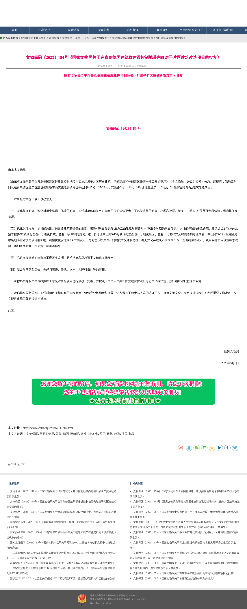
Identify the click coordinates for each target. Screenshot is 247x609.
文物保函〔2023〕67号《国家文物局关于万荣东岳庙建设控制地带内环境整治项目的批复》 (184, 573)
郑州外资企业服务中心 (33, 38)
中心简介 (44, 29)
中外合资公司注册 (221, 29)
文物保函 (32, 433)
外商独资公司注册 (191, 29)
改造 (117, 433)
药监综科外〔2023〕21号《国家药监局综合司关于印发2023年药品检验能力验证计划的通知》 (62, 563)
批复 (132, 433)
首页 (15, 29)
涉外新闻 (133, 29)
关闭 (21, 464)
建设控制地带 (89, 433)
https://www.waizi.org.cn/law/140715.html (48, 427)
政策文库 (103, 29)
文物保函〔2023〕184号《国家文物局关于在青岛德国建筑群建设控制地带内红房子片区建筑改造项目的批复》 (124, 38)
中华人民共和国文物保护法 (125, 281)
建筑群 (74, 433)
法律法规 (74, 29)
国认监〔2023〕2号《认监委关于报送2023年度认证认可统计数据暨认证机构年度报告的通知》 (63, 578)
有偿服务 (162, 29)
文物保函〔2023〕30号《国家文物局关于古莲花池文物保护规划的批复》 (174, 578)
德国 (66, 433)
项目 (124, 433)
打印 (12, 464)
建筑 (110, 433)
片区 (102, 433)
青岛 (59, 433)
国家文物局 (47, 433)
